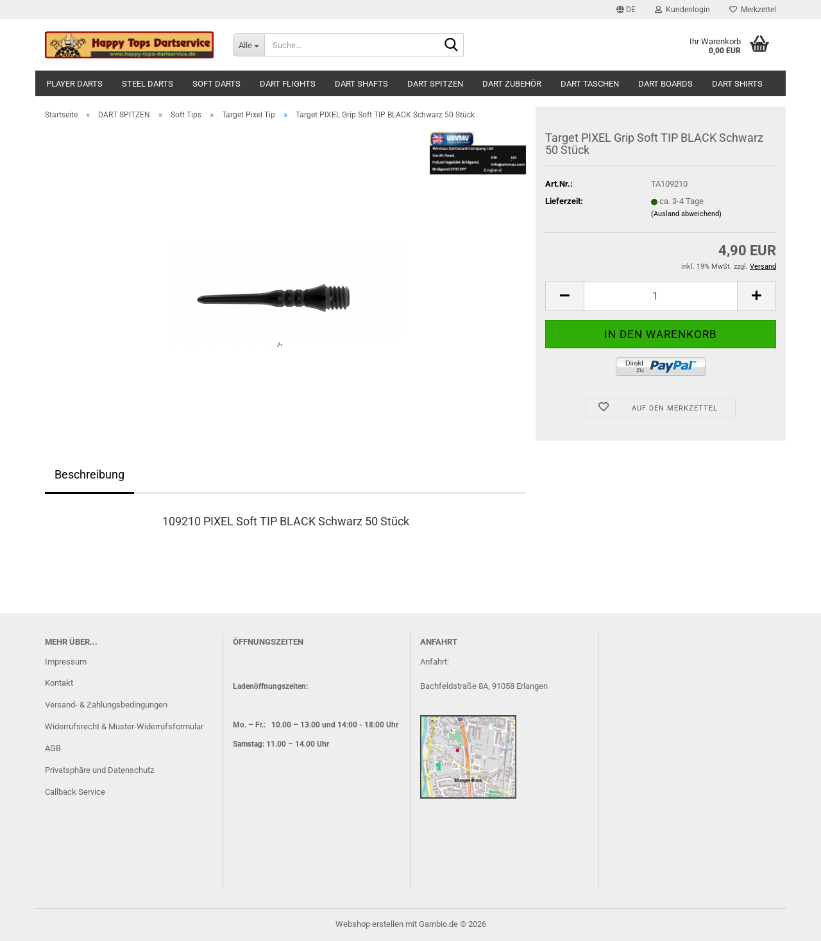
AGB (53, 748)
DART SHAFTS (361, 84)
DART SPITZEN (435, 84)
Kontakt (59, 683)
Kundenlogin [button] (682, 9)
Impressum (66, 661)
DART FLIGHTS (288, 84)
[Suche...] (248, 44)
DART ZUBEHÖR (511, 84)
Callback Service (75, 792)
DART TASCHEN (590, 84)
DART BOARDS (665, 84)
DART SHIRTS (737, 84)
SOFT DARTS (216, 84)
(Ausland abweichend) (686, 214)
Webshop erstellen (369, 924)
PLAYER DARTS (74, 84)
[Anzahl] (661, 296)
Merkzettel (752, 9)
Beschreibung (89, 474)
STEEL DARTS (147, 84)
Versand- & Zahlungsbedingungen (106, 704)
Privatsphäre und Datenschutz (99, 770)
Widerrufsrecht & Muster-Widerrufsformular (124, 726)
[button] (626, 9)
